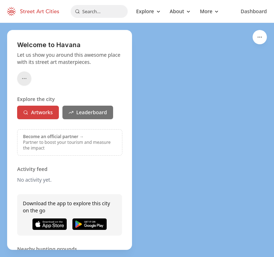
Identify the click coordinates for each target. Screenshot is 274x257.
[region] (137, 140)
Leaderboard (87, 112)
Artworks (38, 112)
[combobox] (99, 11)
